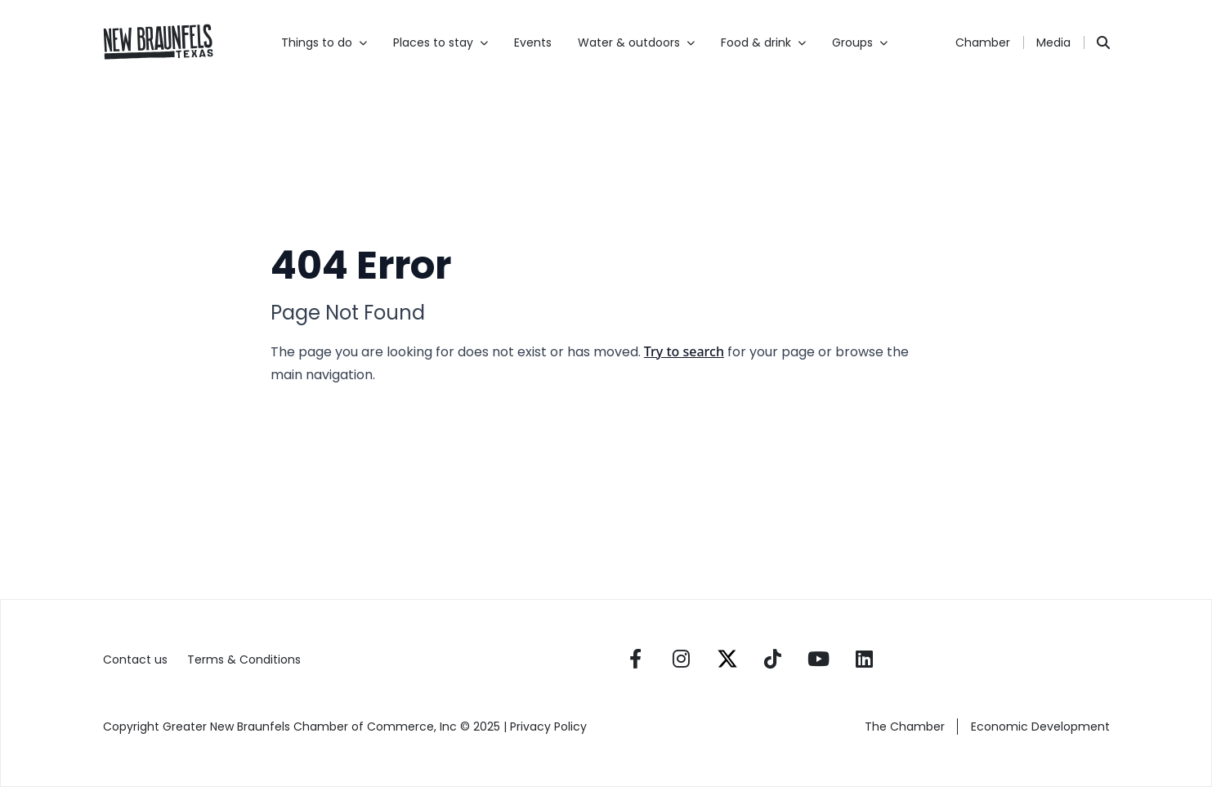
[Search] (1103, 42)
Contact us (135, 659)
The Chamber (905, 726)
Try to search (684, 351)
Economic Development (1040, 726)
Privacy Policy (550, 726)
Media (1053, 42)
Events (533, 42)
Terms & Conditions (244, 659)
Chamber (982, 42)
